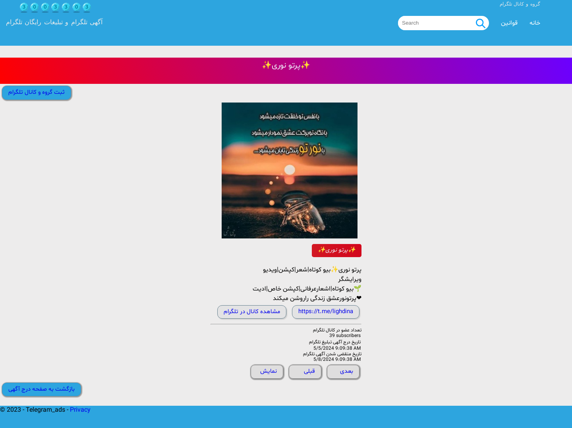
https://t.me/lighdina (325, 312)
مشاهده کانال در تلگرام (252, 312)
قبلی (309, 371)
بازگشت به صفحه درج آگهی (41, 389)
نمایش (268, 371)
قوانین (509, 23)
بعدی (346, 371)
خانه (534, 23)
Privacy (80, 410)
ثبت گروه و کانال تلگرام (36, 92)
